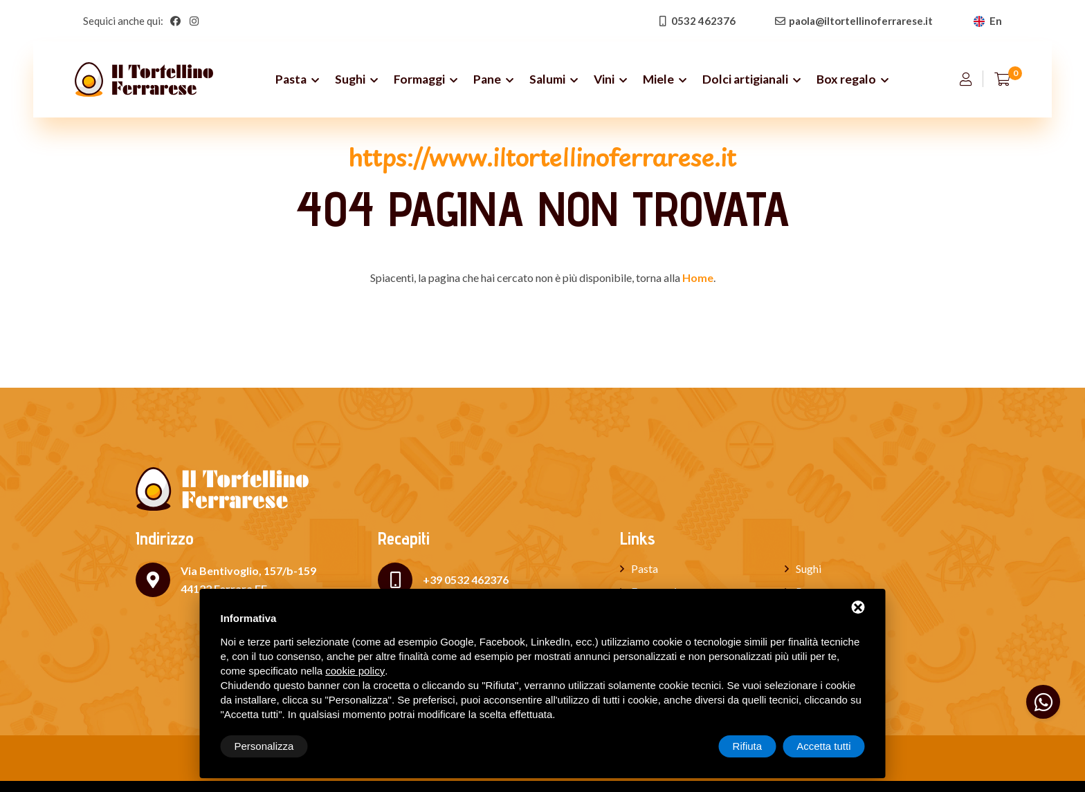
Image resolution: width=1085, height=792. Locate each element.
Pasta (291, 79)
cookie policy (355, 671)
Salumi (547, 79)
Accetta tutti (823, 746)
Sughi (350, 79)
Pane (487, 79)
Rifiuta (748, 746)
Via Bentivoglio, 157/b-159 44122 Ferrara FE (248, 579)
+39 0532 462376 (466, 579)
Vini (604, 79)
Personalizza (264, 746)
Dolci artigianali (745, 79)
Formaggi (419, 79)
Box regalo (846, 79)
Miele (658, 79)
